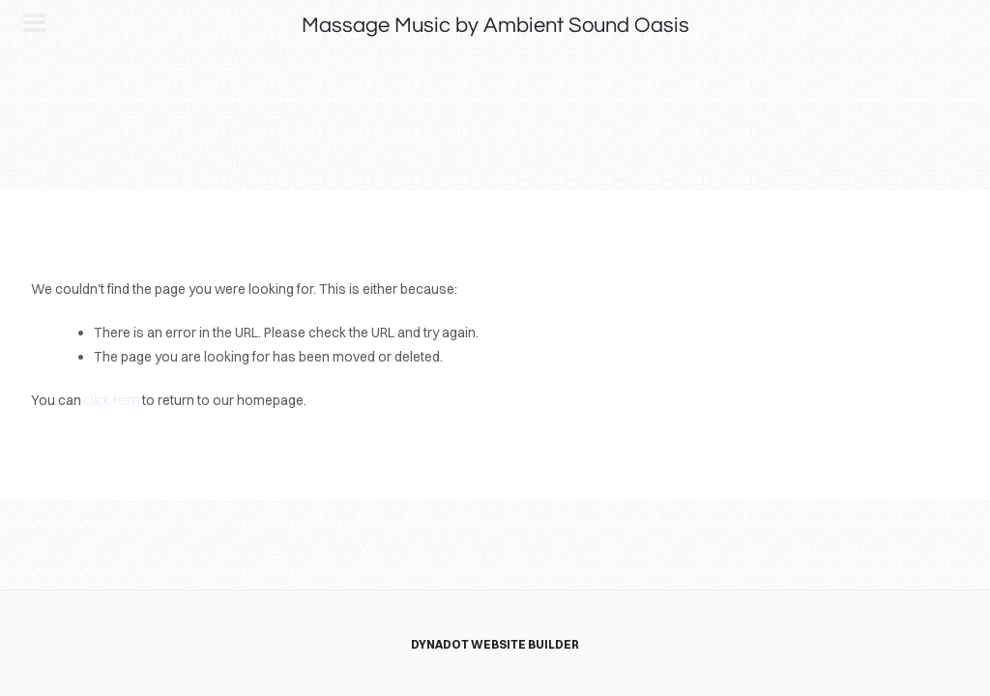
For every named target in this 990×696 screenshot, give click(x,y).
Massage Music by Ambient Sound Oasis (495, 25)
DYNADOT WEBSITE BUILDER (495, 644)
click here (111, 400)
